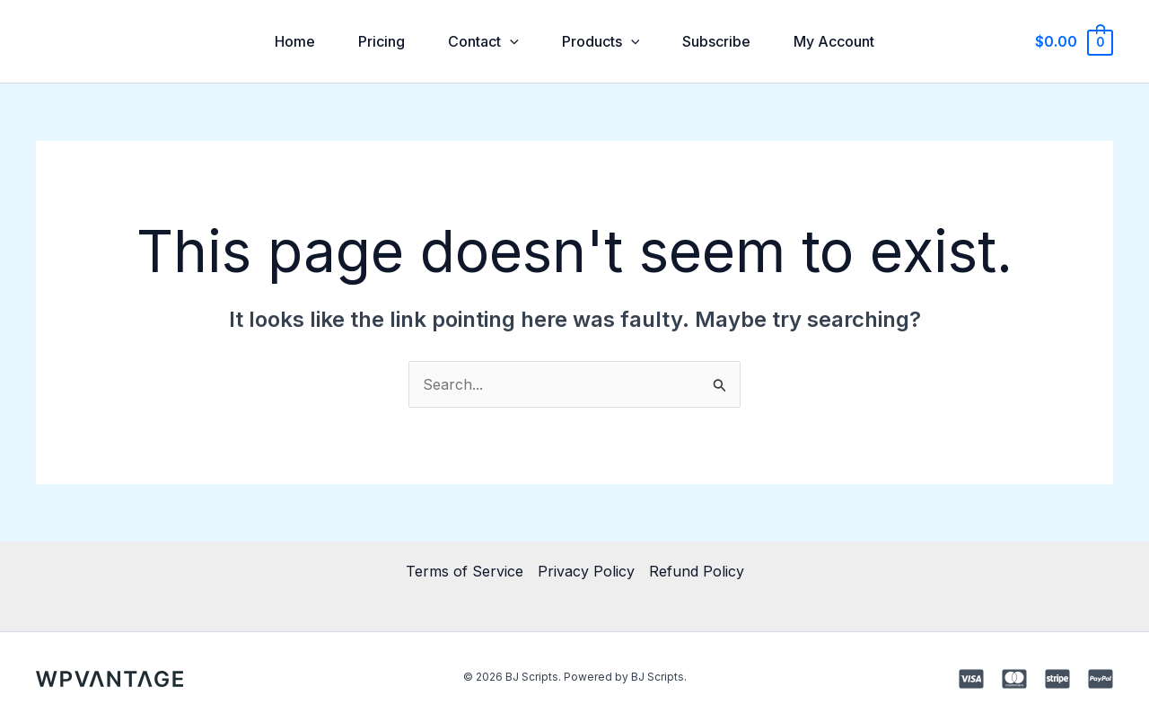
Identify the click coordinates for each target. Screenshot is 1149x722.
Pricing (381, 41)
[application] (510, 41)
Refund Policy (696, 571)
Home (295, 41)
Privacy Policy (586, 571)
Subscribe (716, 41)
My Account (834, 41)
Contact (483, 41)
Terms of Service (464, 571)
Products (601, 41)
